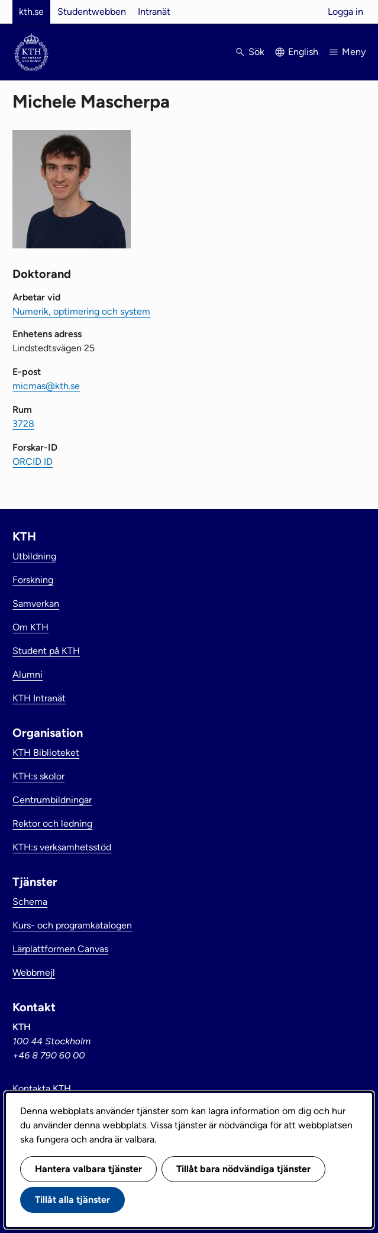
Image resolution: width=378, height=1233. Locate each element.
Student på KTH (46, 650)
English (303, 51)
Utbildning (34, 556)
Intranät (154, 11)
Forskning (32, 579)
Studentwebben (91, 11)
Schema (29, 901)
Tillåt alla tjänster (72, 1199)
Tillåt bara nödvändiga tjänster (243, 1168)
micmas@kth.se (46, 385)
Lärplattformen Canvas (60, 948)
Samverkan (35, 603)
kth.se (31, 11)
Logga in (345, 11)
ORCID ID (32, 461)
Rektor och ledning (52, 823)
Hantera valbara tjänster (88, 1168)
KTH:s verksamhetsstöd (61, 847)
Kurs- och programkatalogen (72, 925)
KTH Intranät (39, 698)
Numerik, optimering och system (81, 311)
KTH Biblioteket (45, 752)
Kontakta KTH (41, 1088)
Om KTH (30, 627)
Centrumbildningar (52, 799)
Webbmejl (33, 972)
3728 (23, 423)
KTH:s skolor (38, 776)
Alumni (27, 674)
